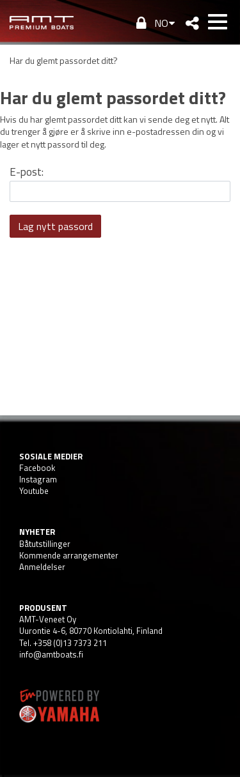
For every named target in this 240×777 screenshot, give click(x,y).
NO (161, 23)
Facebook (37, 467)
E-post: (27, 172)
